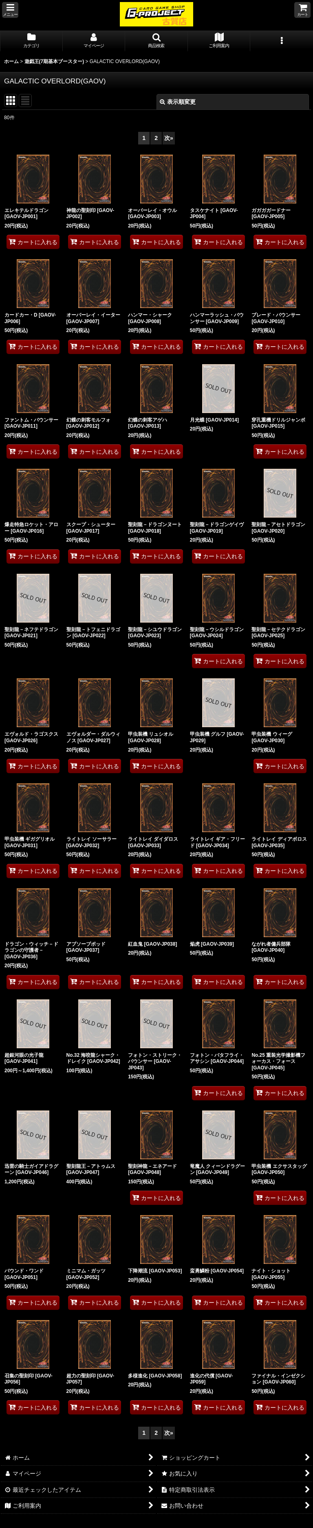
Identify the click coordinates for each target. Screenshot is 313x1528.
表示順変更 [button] (178, 101)
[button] (10, 10)
